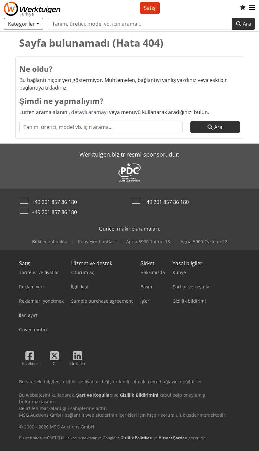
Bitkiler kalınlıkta (49, 242)
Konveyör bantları (97, 242)
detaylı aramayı (89, 112)
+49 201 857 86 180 (54, 202)
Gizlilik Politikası (136, 438)
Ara (243, 23)
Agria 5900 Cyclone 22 (204, 242)
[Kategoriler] (23, 24)
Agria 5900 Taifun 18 (148, 242)
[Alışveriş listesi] (243, 8)
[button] (252, 8)
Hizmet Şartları (173, 438)
